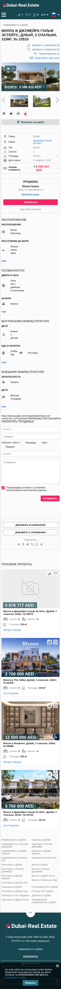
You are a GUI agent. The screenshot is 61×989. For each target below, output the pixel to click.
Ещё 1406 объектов (30, 209)
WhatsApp (31, 442)
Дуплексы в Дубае (41, 895)
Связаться (30, 202)
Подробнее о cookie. (16, 977)
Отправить (50, 498)
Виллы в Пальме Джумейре (41, 870)
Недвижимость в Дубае (13, 839)
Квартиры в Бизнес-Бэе (44, 857)
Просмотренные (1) (49, 53)
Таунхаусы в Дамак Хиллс (15, 899)
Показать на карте (32, 122)
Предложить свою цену (47, 58)
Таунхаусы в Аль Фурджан (15, 895)
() (45, 45)
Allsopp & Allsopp (12, 630)
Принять (30, 982)
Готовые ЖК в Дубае (43, 891)
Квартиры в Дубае (41, 839)
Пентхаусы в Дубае (11, 864)
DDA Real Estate (30, 194)
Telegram (10, 446)
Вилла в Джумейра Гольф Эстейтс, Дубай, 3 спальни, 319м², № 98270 (30, 612)
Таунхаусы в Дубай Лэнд (14, 891)
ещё (3, 261)
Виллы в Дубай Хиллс (43, 875)
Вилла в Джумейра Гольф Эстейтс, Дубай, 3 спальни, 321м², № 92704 (30, 813)
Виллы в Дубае (40, 864)
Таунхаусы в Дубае (11, 887)
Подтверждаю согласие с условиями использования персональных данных (26, 488)
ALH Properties (11, 693)
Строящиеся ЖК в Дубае (45, 887)
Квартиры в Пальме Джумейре (42, 845)
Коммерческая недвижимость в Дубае (44, 901)
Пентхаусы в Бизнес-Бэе (14, 882)
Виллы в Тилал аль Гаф (44, 880)
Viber (44, 442)
